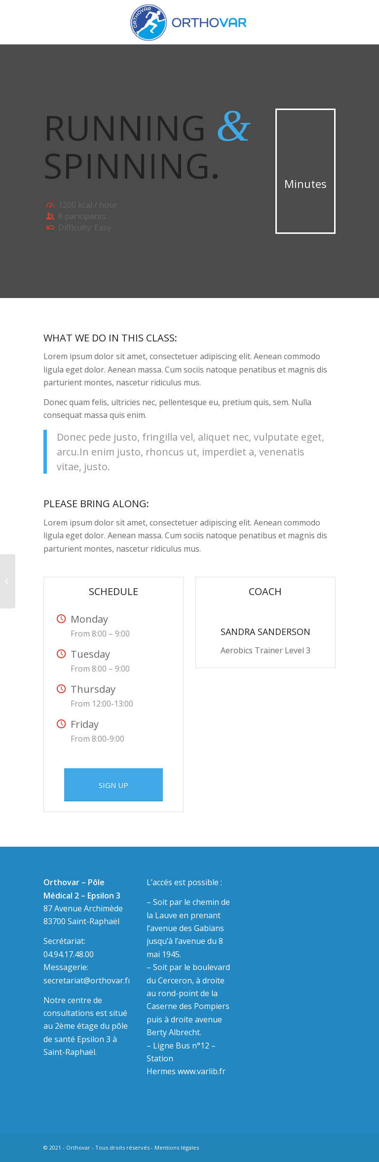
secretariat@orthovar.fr (87, 980)
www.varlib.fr (202, 1071)
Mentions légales (176, 1147)
